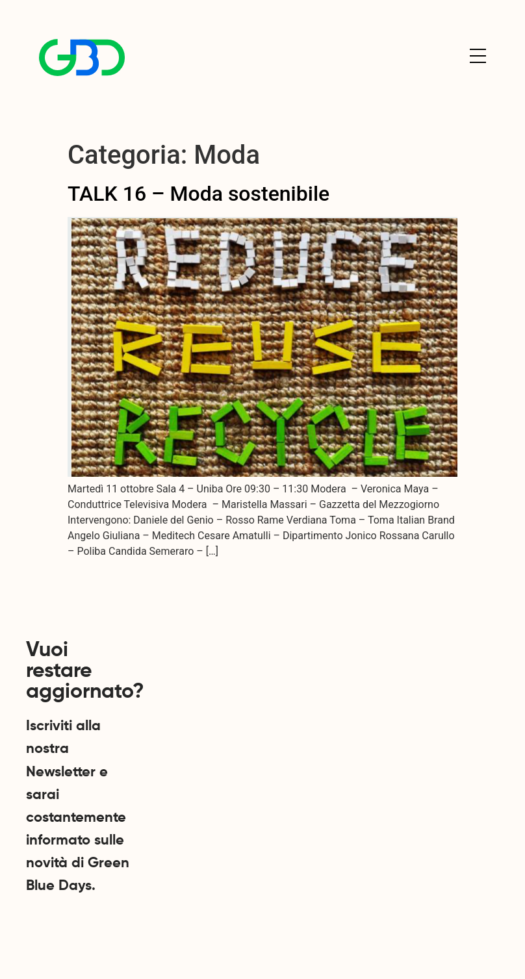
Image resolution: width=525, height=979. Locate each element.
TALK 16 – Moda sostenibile (198, 193)
